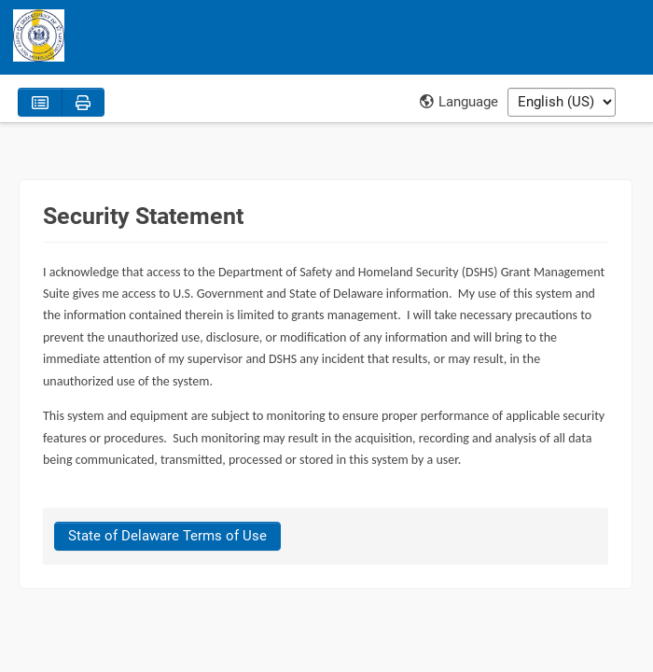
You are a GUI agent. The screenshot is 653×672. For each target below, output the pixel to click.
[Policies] (40, 102)
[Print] (83, 102)
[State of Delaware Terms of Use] (167, 536)
